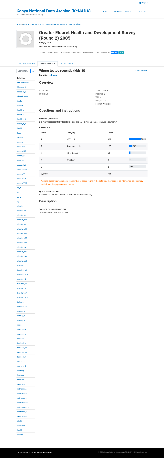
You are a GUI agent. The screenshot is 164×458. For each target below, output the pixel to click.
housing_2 (21, 375)
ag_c (19, 197)
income (20, 435)
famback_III (22, 348)
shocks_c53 (22, 261)
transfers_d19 (22, 297)
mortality (21, 361)
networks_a (21, 389)
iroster (19, 101)
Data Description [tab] (47, 64)
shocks (20, 206)
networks (21, 384)
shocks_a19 (22, 229)
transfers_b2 (22, 279)
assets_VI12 (22, 183)
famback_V (21, 357)
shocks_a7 (21, 215)
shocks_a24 (22, 233)
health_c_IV (21, 128)
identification (22, 96)
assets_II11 (21, 160)
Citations (142, 12)
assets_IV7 (21, 165)
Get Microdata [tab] (66, 63)
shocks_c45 (22, 252)
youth (19, 421)
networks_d (21, 412)
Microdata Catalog (122, 12)
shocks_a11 (22, 220)
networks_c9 (22, 402)
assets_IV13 (22, 169)
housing (20, 371)
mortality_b (21, 366)
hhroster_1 (21, 87)
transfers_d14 (22, 293)
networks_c (21, 398)
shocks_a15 (22, 224)
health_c (20, 110)
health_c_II (21, 119)
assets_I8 (21, 147)
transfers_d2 (22, 284)
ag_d (19, 201)
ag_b (19, 192)
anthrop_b (21, 316)
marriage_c (21, 334)
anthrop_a (21, 311)
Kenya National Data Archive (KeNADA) (53, 10)
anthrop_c (21, 320)
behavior (20, 302)
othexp (20, 137)
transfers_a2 (22, 270)
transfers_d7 (22, 288)
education (21, 425)
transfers (21, 265)
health (19, 430)
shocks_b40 (22, 247)
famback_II (21, 343)
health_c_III (21, 124)
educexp (20, 105)
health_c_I (21, 115)
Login (142, 3)
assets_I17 (21, 151)
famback (20, 339)
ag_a (19, 188)
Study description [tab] (27, 63)
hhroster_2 (21, 92)
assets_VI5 (21, 179)
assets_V (21, 174)
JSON (144, 70)
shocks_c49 (22, 256)
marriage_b (21, 329)
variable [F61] (75, 24)
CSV (137, 70)
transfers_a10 (22, 275)
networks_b (21, 393)
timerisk (20, 380)
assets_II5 (21, 156)
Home (105, 12)
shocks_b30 (22, 238)
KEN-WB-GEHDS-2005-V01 (56, 24)
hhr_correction (23, 83)
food (19, 133)
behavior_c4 (22, 307)
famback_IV (22, 352)
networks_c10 (23, 407)
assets (20, 142)
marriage (21, 325)
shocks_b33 (22, 243)
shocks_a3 (21, 211)
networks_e (21, 416)
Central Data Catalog (33, 24)
